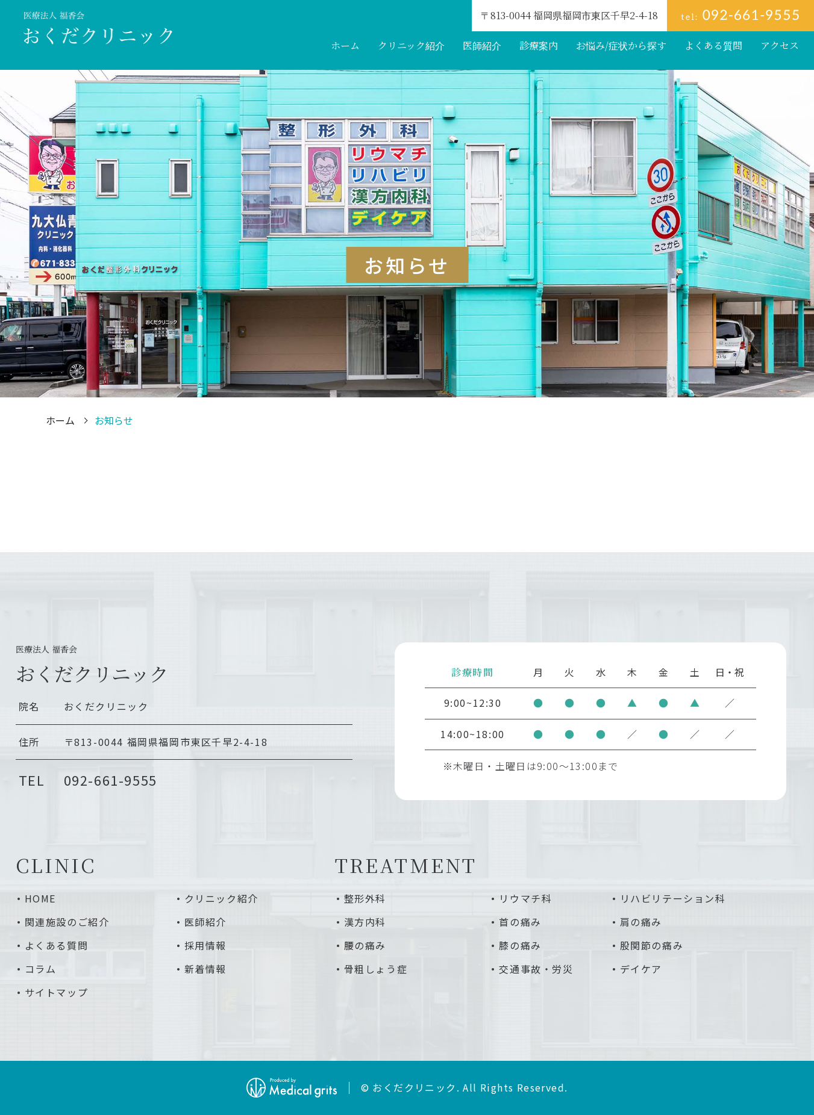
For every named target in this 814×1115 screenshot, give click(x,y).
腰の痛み (365, 945)
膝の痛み (520, 945)
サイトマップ (57, 992)
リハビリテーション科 (673, 898)
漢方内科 (365, 922)
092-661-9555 (110, 779)
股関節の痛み (652, 945)
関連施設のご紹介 (67, 922)
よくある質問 (57, 945)
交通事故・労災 (536, 968)
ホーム (60, 420)
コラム (41, 968)
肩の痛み (641, 922)
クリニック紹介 (221, 898)
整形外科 (365, 898)
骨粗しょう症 (376, 968)
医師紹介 (205, 922)
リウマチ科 (525, 898)
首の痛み (520, 922)
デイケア (641, 968)
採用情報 (205, 945)
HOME (40, 898)
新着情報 (205, 968)
